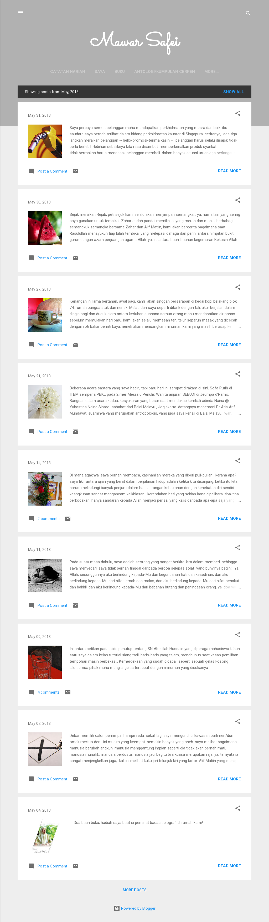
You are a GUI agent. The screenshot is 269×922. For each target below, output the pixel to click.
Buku (102, 71)
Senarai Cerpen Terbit (211, 71)
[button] (238, 115)
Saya (82, 71)
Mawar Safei (134, 42)
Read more (229, 172)
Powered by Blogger (135, 908)
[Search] (248, 14)
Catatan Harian (50, 71)
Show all (233, 92)
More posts (135, 891)
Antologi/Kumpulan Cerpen (147, 71)
